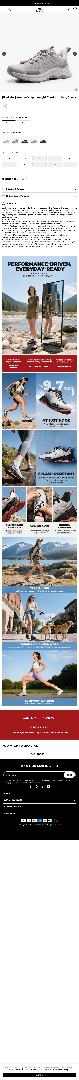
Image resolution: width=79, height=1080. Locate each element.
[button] (4, 10)
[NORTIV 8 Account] (69, 9)
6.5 (24, 158)
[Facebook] (30, 786)
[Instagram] (36, 786)
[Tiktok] (42, 786)
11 (70, 164)
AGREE (39, 1075)
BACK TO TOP (40, 754)
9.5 (39, 164)
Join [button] (69, 775)
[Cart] (74, 9)
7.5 (55, 158)
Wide (24, 123)
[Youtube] (48, 786)
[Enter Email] (34, 775)
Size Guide (15, 152)
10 (55, 164)
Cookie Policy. (62, 1069)
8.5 (9, 164)
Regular (9, 123)
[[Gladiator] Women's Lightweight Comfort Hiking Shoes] (6, 140)
